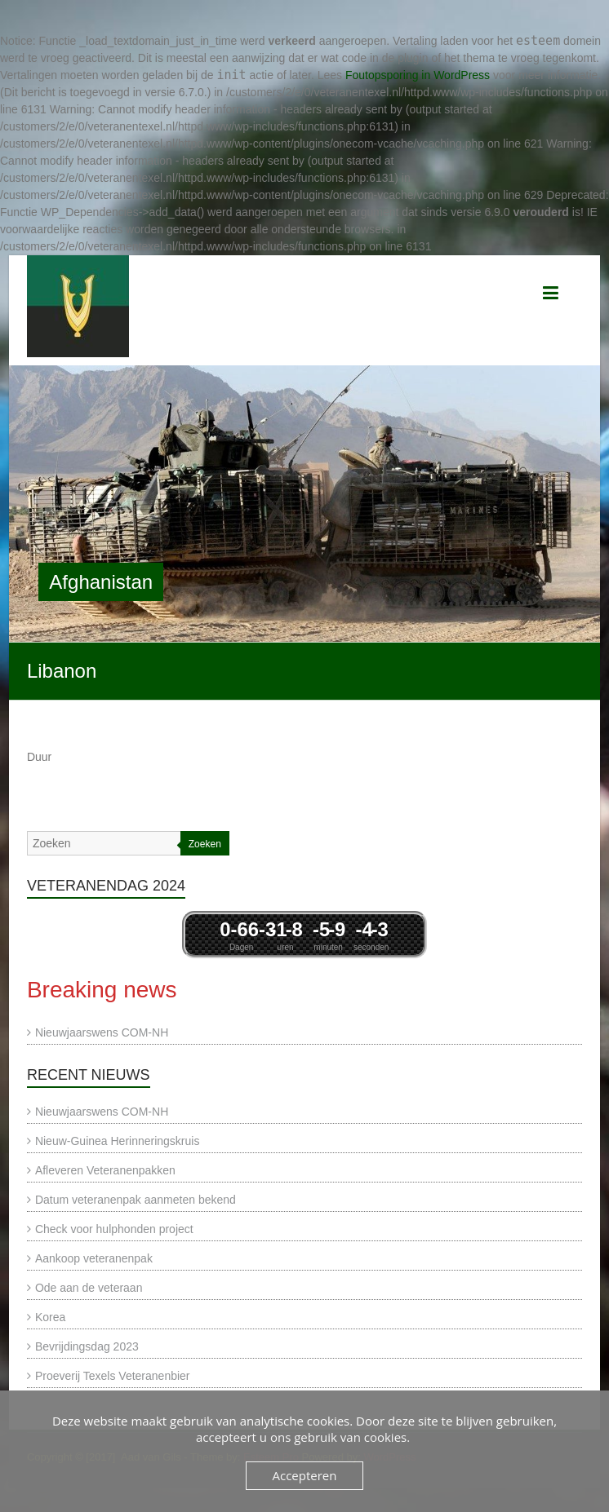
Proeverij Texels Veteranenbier (112, 1375)
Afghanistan (101, 582)
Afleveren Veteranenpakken (105, 1170)
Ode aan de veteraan (89, 1287)
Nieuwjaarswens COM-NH (101, 1032)
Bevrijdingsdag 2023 (87, 1346)
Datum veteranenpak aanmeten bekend (135, 1199)
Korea (50, 1317)
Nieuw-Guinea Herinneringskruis (117, 1140)
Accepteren (305, 1475)
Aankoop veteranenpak (94, 1258)
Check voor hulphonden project (114, 1229)
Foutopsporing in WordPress (417, 75)
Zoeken (205, 844)
